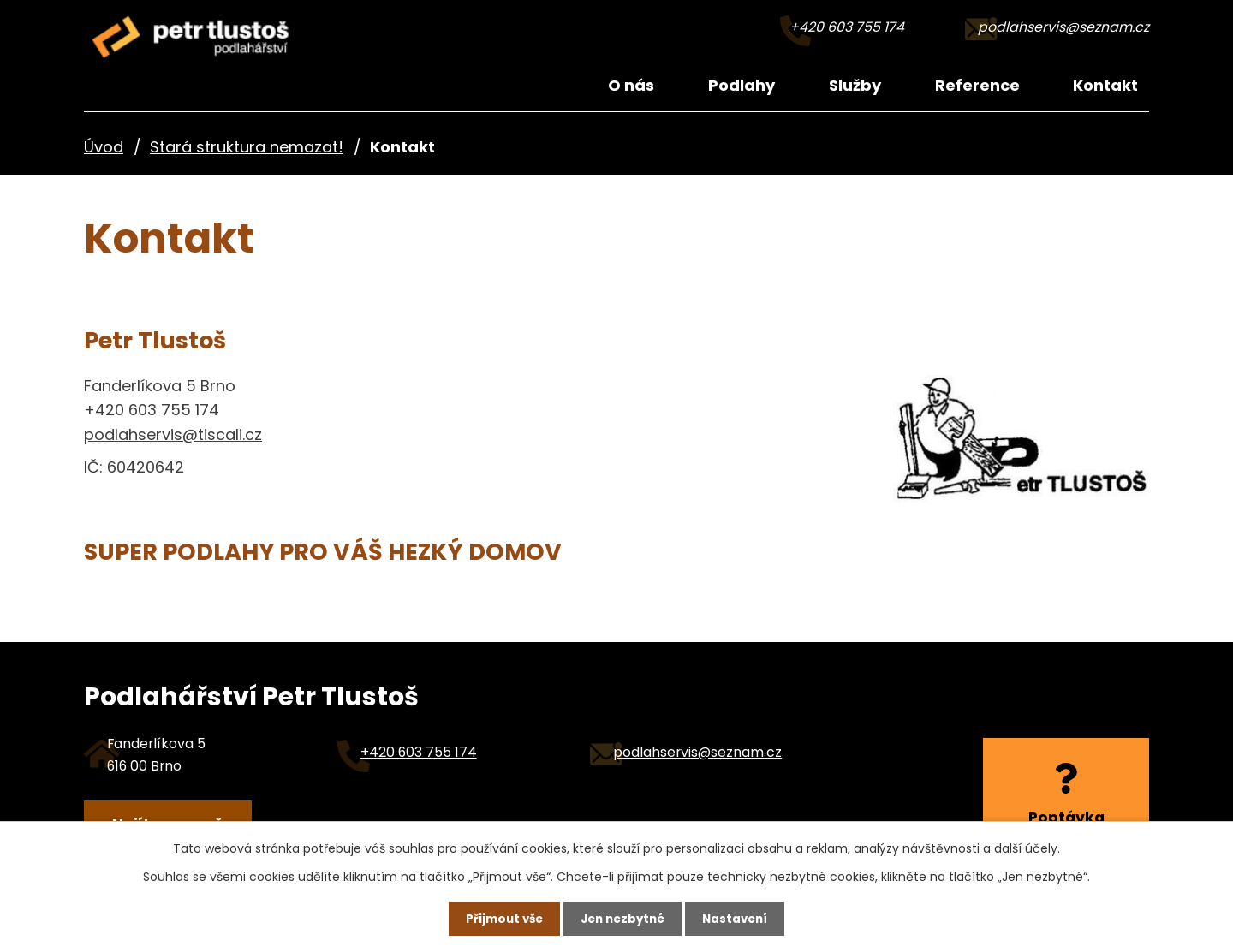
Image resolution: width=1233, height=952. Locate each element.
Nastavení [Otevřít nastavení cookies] (746, 916)
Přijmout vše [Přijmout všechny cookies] (492, 916)
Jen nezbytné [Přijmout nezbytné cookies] (623, 916)
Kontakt (1105, 85)
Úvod (103, 147)
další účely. (1027, 845)
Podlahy (741, 85)
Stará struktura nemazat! (246, 147)
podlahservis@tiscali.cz (173, 434)
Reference (977, 85)
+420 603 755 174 (846, 27)
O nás (631, 85)
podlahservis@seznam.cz (1063, 27)
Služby (855, 85)
